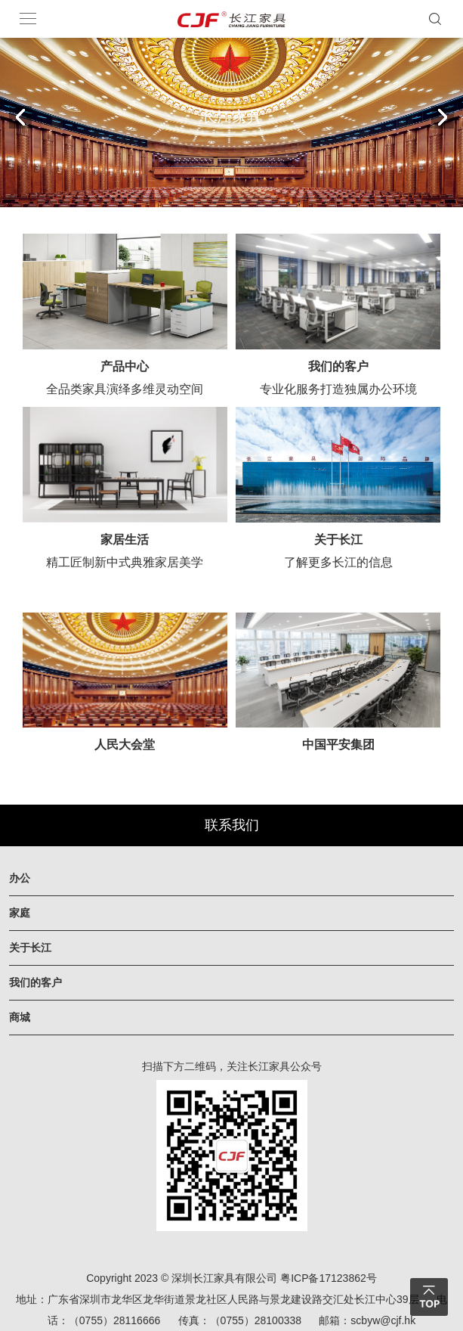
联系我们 (232, 825)
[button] (442, 117)
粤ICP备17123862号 (328, 1278)
